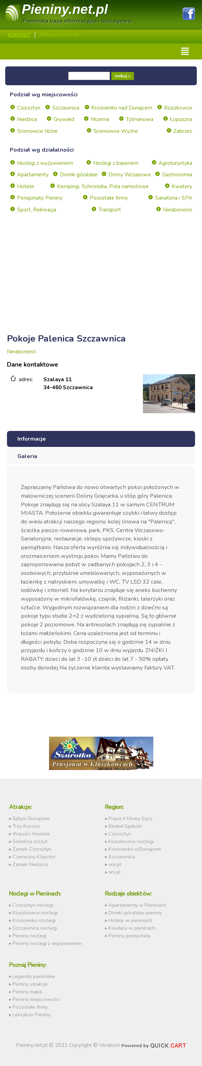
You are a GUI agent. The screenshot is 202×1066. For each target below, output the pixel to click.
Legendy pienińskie (34, 976)
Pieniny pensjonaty (129, 935)
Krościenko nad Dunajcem (121, 107)
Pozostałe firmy (109, 197)
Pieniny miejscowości (36, 999)
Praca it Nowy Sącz (130, 818)
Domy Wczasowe (129, 174)
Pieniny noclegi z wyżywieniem (47, 943)
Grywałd (64, 119)
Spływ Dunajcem (31, 818)
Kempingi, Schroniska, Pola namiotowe (103, 186)
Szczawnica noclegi (35, 927)
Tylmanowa (139, 119)
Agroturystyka (175, 163)
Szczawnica (65, 107)
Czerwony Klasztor (34, 856)
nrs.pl (114, 871)
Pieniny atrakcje (30, 983)
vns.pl (114, 864)
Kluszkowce (178, 107)
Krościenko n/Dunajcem (134, 848)
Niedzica (27, 119)
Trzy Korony (26, 826)
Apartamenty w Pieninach (137, 904)
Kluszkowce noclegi (131, 841)
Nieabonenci (177, 209)
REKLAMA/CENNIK (59, 35)
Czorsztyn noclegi (33, 904)
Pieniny (65, 9)
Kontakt (19, 35)
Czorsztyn (28, 107)
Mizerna (100, 119)
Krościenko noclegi (34, 920)
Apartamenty (33, 174)
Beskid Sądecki (125, 826)
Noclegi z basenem (115, 163)
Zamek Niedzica (30, 864)
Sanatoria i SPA (173, 197)
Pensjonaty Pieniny (40, 197)
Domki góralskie (79, 174)
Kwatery (182, 186)
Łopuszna (181, 119)
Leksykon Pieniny (32, 1014)
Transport (109, 209)
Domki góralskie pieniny (135, 912)
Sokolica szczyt (30, 841)
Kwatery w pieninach (131, 927)
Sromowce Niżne (37, 131)
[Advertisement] (101, 281)
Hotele (25, 186)
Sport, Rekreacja (36, 209)
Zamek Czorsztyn (32, 848)
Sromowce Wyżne (116, 131)
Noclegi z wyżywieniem (45, 163)
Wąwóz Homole (31, 833)
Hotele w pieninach (130, 920)
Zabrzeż (182, 131)
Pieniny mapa (27, 991)
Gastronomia (177, 174)
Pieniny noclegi (30, 935)
